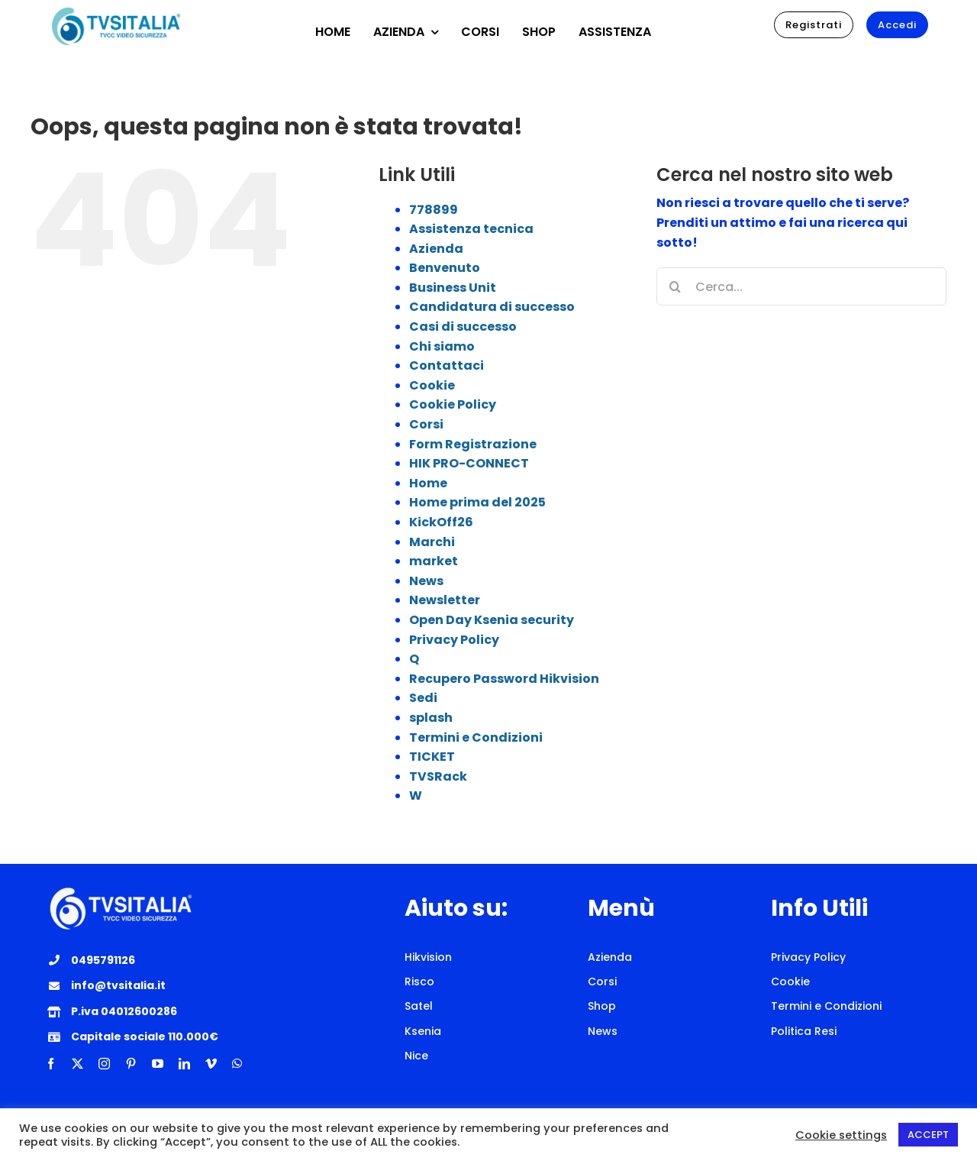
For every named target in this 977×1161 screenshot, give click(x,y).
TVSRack (438, 776)
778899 (433, 209)
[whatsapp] (237, 1063)
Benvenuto (444, 268)
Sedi (423, 698)
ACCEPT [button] (928, 1134)
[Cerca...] (801, 286)
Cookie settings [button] (841, 1135)
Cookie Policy (452, 404)
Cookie (432, 385)
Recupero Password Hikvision (504, 678)
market (433, 561)
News (426, 581)
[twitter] (77, 1063)
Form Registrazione (473, 444)
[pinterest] (131, 1063)
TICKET (432, 756)
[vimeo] (211, 1063)
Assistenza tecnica (471, 229)
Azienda (436, 248)
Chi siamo (442, 346)
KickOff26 (441, 522)
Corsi (426, 424)
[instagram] (104, 1063)
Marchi (432, 542)
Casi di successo (463, 326)
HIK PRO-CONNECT (469, 463)
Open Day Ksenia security (491, 620)
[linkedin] (184, 1063)
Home (428, 483)
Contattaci (446, 365)
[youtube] (157, 1063)
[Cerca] (675, 286)
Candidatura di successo (492, 306)
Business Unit (452, 287)
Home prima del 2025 (477, 502)
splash (431, 717)
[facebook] (50, 1063)
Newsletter (444, 600)
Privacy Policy (454, 639)
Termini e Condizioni (476, 737)
